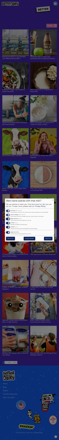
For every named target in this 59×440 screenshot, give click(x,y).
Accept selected (29, 238)
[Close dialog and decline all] (53, 199)
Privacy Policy (40, 206)
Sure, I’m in (48, 238)
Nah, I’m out (10, 238)
